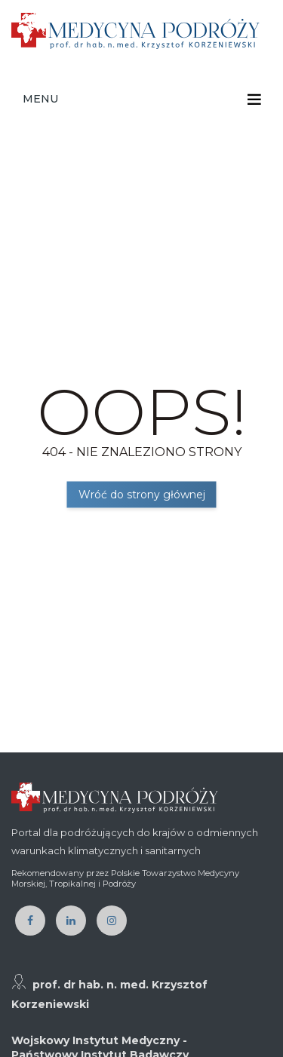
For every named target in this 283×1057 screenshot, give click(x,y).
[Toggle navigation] (254, 99)
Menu (40, 99)
